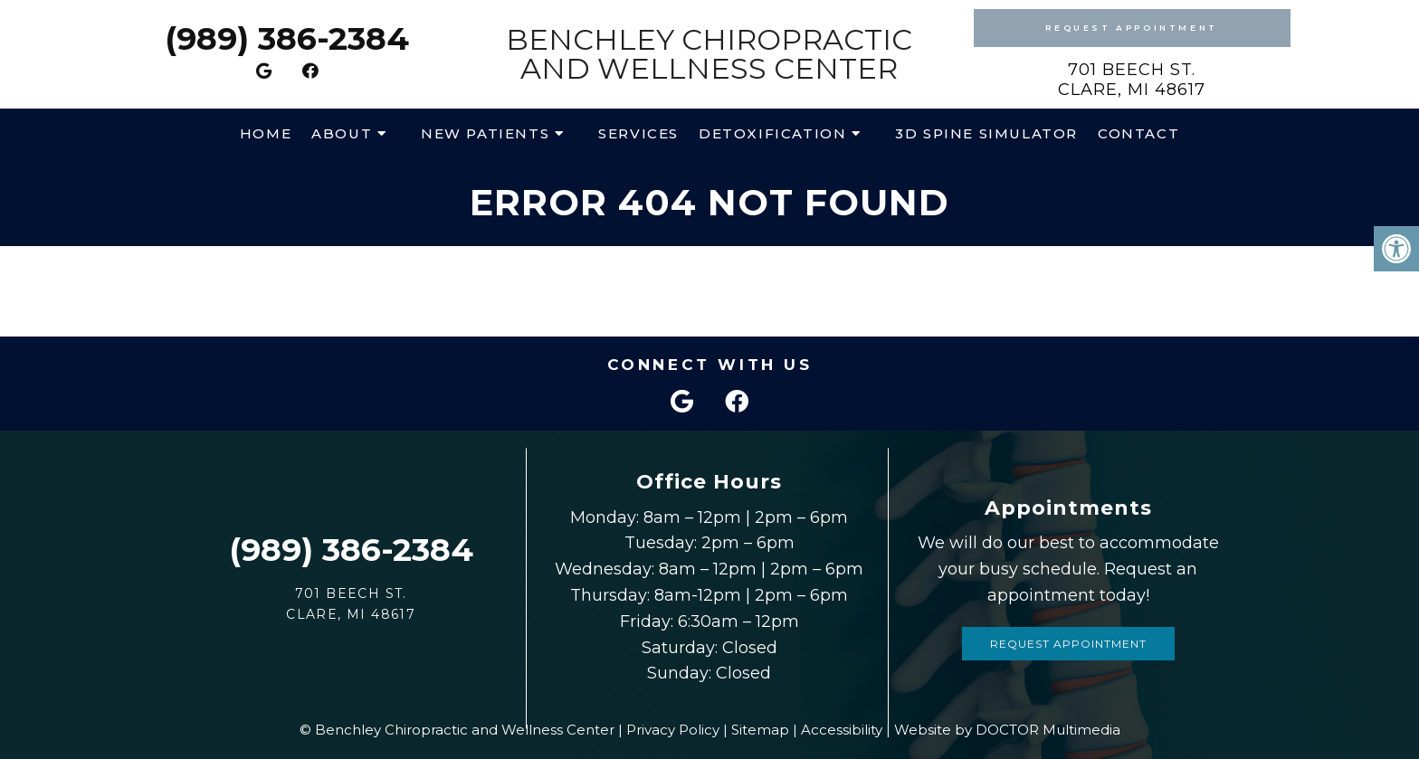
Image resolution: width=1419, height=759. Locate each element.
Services (638, 133)
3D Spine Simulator (986, 133)
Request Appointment (1131, 28)
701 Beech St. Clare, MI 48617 (1131, 80)
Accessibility (841, 729)
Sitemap (760, 729)
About (341, 133)
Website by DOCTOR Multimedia (1007, 729)
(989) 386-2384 (287, 38)
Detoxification (772, 133)
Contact (1138, 133)
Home (265, 133)
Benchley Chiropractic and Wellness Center (709, 54)
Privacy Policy (672, 729)
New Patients (485, 133)
